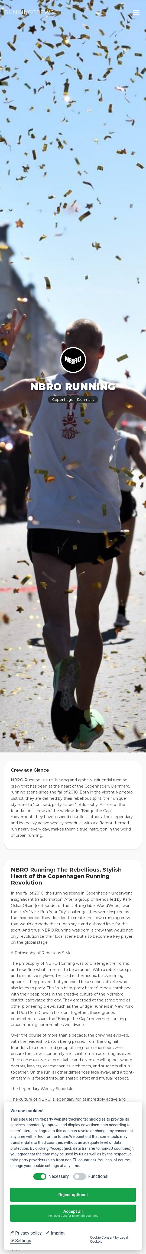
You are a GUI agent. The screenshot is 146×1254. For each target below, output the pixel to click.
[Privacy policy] (25, 1233)
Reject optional (73, 1194)
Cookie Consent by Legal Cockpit (109, 1239)
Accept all (73, 1213)
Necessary (58, 1176)
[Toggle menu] (136, 12)
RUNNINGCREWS (29, 12)
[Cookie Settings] (20, 1240)
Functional (98, 1176)
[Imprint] (55, 1233)
